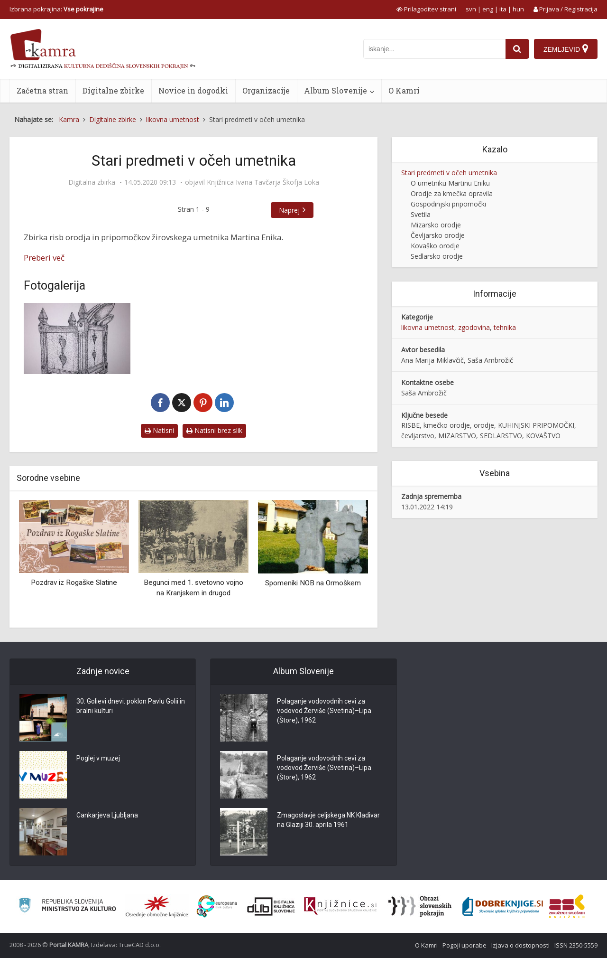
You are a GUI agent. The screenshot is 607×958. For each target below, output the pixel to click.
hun (518, 9)
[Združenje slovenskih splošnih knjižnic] (340, 906)
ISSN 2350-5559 (576, 945)
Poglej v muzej (98, 758)
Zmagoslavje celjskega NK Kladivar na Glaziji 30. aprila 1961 (328, 819)
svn (471, 9)
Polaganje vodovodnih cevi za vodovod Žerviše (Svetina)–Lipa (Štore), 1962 (324, 710)
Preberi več (44, 257)
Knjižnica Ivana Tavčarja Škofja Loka (263, 182)
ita (502, 9)
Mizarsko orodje (436, 224)
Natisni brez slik (214, 430)
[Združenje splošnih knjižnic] (567, 906)
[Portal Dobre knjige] (502, 906)
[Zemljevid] (566, 49)
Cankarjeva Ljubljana (107, 815)
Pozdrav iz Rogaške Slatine (74, 582)
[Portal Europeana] (217, 906)
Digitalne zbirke (113, 90)
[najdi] (517, 49)
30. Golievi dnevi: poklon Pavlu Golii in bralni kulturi (130, 705)
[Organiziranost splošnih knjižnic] (157, 906)
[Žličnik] (77, 338)
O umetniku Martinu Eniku (450, 183)
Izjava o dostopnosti (520, 945)
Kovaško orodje (435, 245)
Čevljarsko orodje (438, 235)
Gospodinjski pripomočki (448, 203)
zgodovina (474, 327)
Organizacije (266, 90)
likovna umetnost (427, 327)
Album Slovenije (335, 90)
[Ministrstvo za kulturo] (67, 906)
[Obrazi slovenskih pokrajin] (420, 906)
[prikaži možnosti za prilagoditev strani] (426, 9)
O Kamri (404, 90)
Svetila (421, 214)
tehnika (505, 327)
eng (487, 9)
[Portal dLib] (271, 906)
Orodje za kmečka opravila (452, 193)
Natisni (159, 430)
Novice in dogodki (193, 90)
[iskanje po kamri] (434, 49)
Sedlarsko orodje (437, 256)
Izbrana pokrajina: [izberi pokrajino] (56, 9)
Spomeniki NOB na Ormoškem (313, 583)
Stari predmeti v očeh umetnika (449, 172)
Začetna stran (42, 90)
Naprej (289, 210)
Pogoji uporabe (464, 945)
